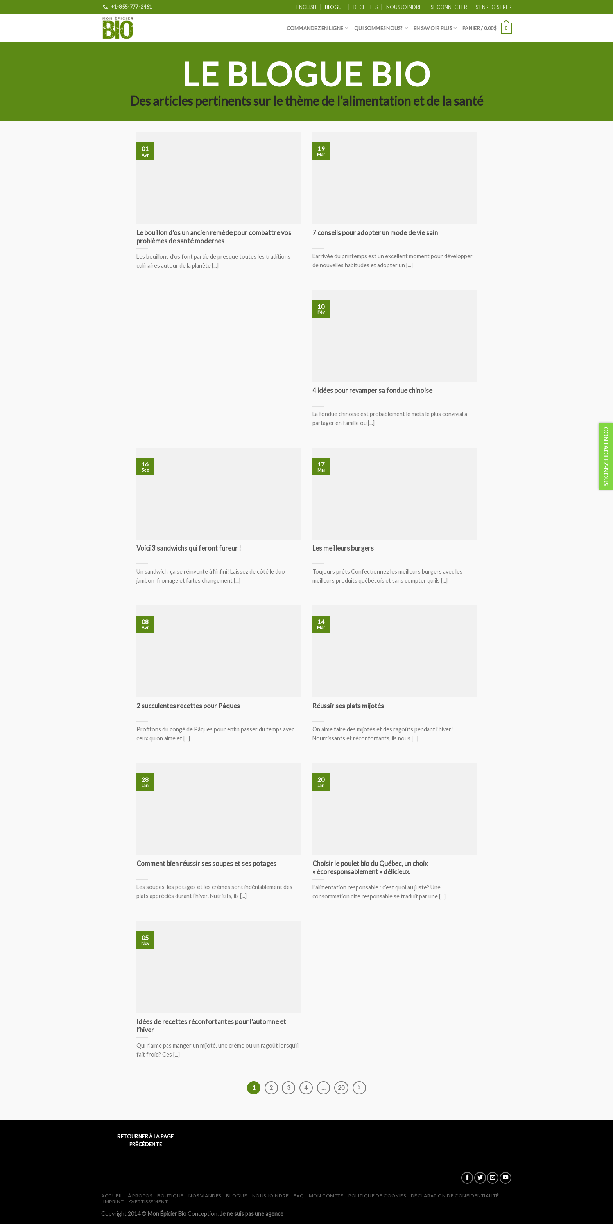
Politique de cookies (377, 1196)
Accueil (112, 1196)
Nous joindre (404, 7)
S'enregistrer (494, 7)
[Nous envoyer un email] (492, 1178)
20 (341, 1087)
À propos (140, 1196)
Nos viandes (204, 1196)
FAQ (299, 1196)
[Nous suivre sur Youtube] (505, 1178)
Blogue (334, 7)
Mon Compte (326, 1196)
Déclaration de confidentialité (455, 1196)
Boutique (170, 1196)
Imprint (113, 1201)
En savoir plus (435, 28)
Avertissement (148, 1201)
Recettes (365, 7)
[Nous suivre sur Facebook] (467, 1178)
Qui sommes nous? (381, 28)
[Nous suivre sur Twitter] (480, 1178)
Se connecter (449, 7)
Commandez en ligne (318, 28)
